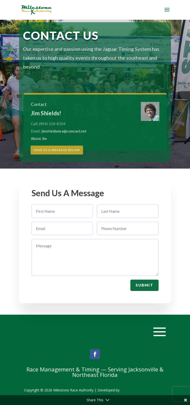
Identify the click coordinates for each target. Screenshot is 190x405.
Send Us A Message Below (57, 150)
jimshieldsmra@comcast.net (65, 131)
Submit (144, 287)
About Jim (41, 138)
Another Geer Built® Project (143, 390)
